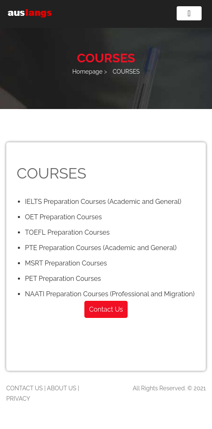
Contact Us (106, 309)
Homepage (88, 71)
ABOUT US (61, 388)
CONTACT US (24, 388)
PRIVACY (18, 398)
